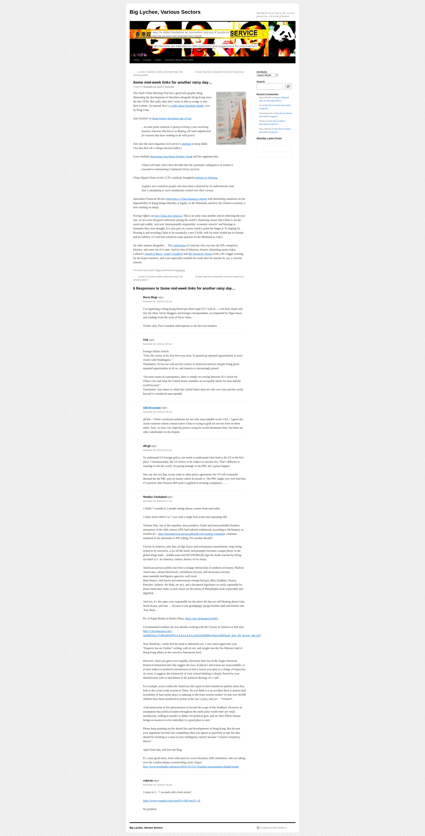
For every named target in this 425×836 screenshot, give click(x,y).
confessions (179, 245)
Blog (158, 270)
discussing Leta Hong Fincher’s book (171, 156)
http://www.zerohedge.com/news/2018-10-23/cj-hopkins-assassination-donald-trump (191, 766)
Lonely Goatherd (173, 253)
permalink (180, 270)
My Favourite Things (200, 253)
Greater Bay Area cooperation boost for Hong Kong (220, 72)
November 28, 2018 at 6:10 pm (157, 450)
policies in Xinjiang (206, 177)
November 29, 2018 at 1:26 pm (157, 785)
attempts (186, 143)
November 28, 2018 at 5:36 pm (157, 412)
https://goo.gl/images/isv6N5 (201, 618)
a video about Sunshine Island (186, 105)
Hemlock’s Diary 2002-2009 (179, 60)
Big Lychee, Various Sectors (165, 12)
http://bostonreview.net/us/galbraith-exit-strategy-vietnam (191, 533)
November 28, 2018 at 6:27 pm (157, 501)
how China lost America (168, 215)
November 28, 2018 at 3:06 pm (157, 344)
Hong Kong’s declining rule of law (171, 118)
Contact (147, 60)
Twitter (158, 60)
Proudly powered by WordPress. (273, 827)
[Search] (288, 86)
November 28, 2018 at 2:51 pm (157, 301)
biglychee (169, 87)
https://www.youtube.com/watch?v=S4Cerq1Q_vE (171, 800)
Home (137, 60)
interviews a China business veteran (186, 198)
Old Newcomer (152, 407)
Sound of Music (153, 253)
